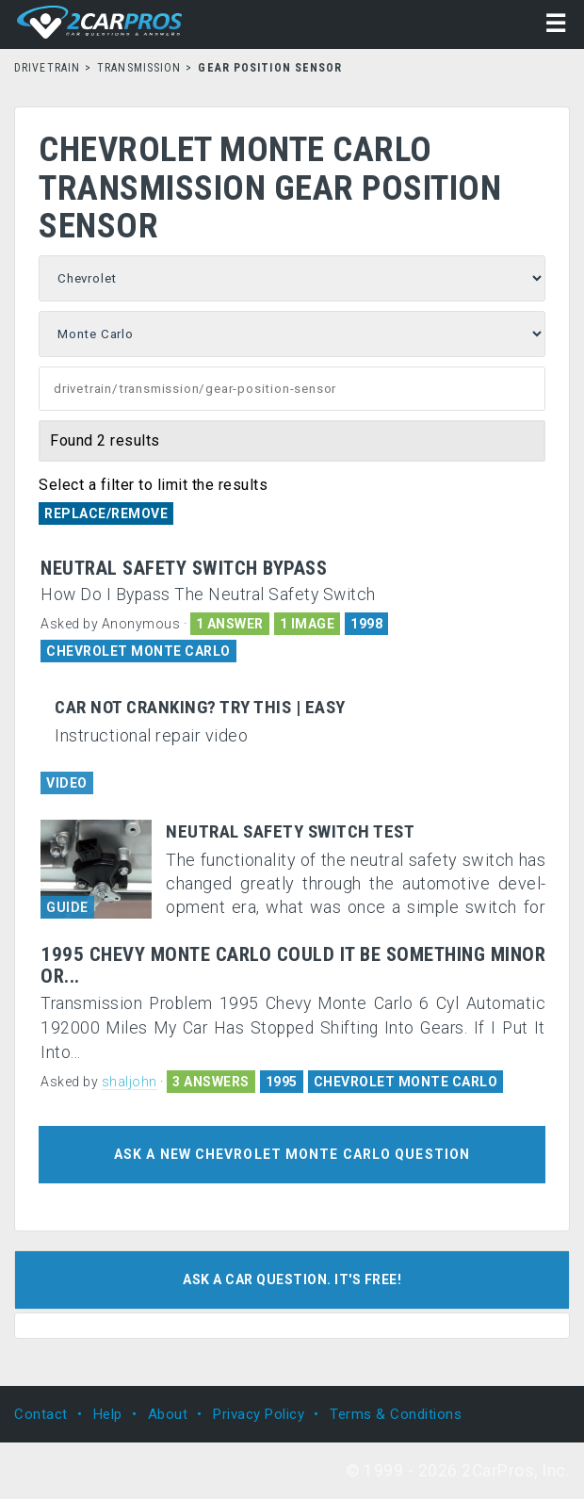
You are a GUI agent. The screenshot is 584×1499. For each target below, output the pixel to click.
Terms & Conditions (396, 1414)
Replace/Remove (106, 513)
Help (107, 1414)
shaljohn (129, 1081)
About (168, 1414)
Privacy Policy (258, 1414)
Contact (41, 1414)
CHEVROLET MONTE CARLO (138, 651)
